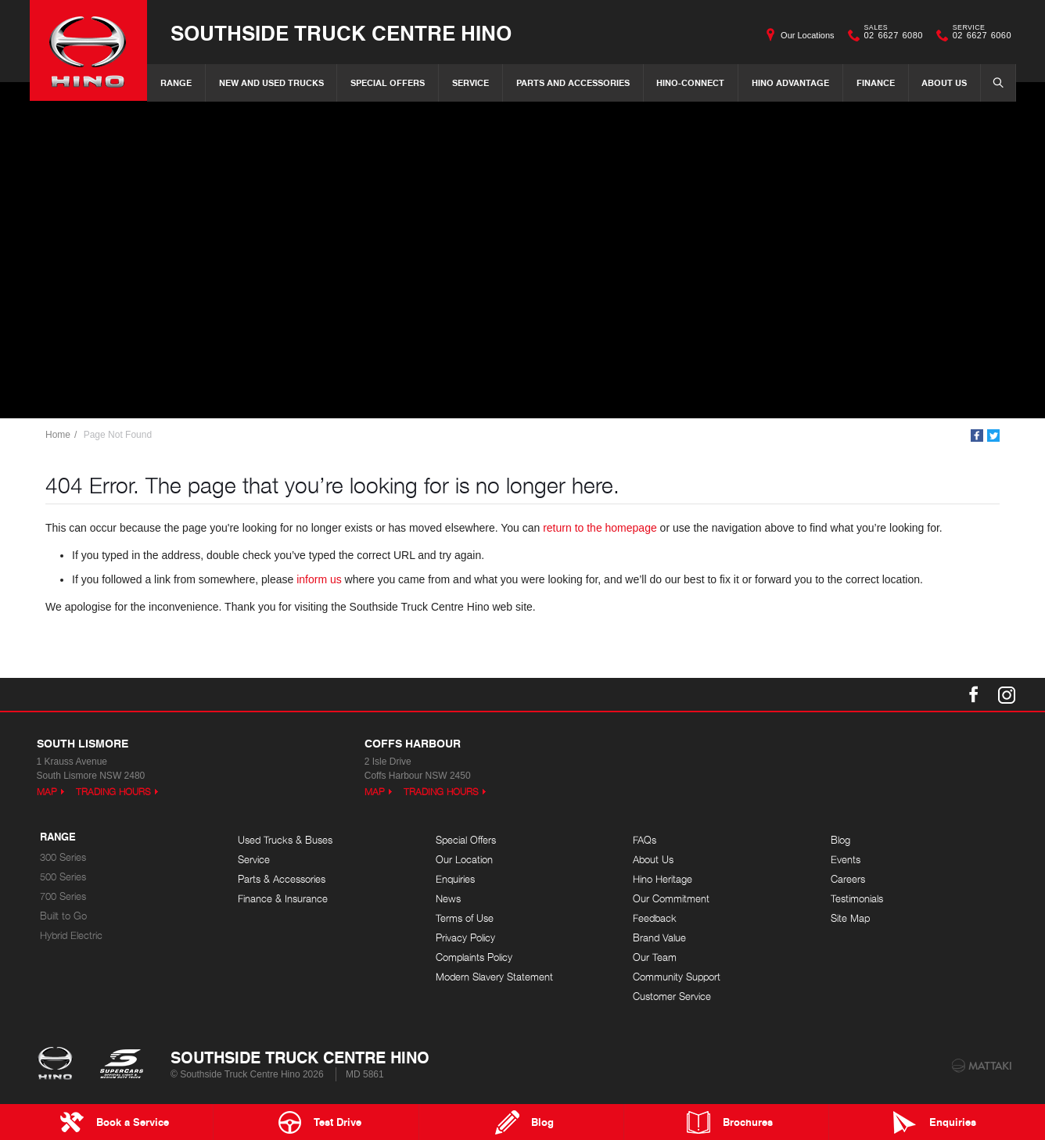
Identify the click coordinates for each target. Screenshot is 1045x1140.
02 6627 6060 (978, 35)
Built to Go (63, 916)
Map (47, 792)
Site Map (850, 918)
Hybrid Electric (71, 935)
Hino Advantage (790, 82)
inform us (319, 579)
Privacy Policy (465, 938)
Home (57, 434)
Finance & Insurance (283, 899)
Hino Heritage (662, 879)
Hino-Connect (690, 82)
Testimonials (857, 899)
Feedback (655, 918)
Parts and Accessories (573, 82)
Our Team (655, 957)
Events (845, 860)
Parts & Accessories (281, 879)
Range (176, 82)
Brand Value (659, 938)
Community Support (676, 977)
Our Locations (807, 35)
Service (470, 82)
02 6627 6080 (890, 35)
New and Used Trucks (271, 82)
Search (993, 82)
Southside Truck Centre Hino (341, 32)
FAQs (644, 840)
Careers (848, 879)
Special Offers (387, 82)
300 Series (63, 857)
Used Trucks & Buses (285, 840)
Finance (875, 82)
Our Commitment (671, 899)
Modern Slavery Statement (494, 977)
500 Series (63, 877)
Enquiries (455, 879)
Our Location (464, 860)
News (448, 899)
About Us (944, 82)
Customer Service (672, 996)
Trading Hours (113, 792)
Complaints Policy (474, 957)
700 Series (63, 896)
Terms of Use (465, 918)
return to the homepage (600, 528)
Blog (840, 840)
